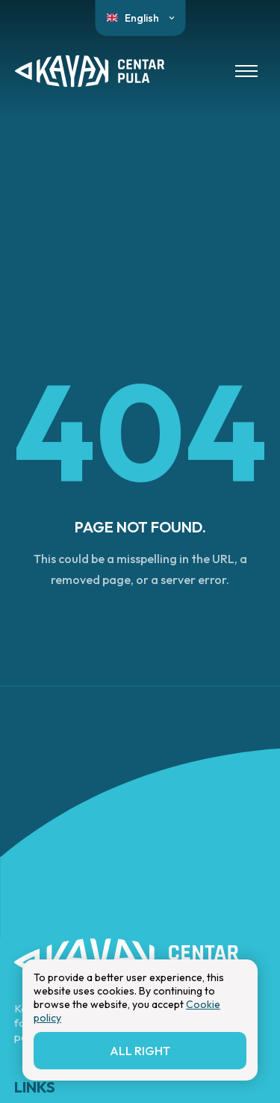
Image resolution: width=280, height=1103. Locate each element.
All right (140, 1050)
